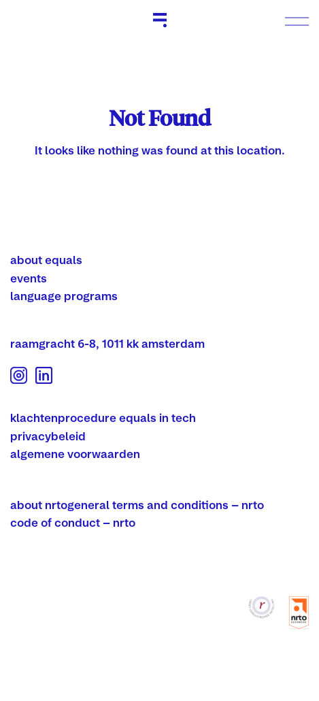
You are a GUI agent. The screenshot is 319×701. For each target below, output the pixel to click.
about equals (46, 259)
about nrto (38, 504)
